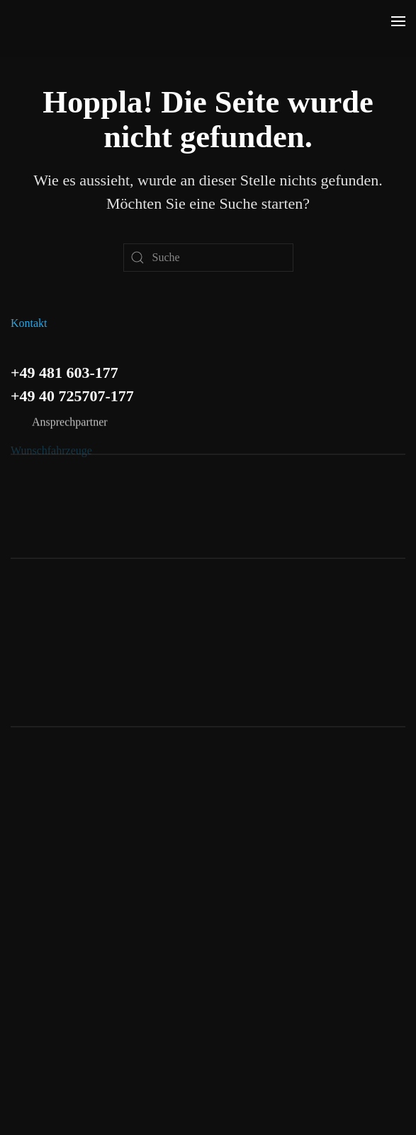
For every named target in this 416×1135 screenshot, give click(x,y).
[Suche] (208, 257)
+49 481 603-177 (64, 370)
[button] (398, 21)
